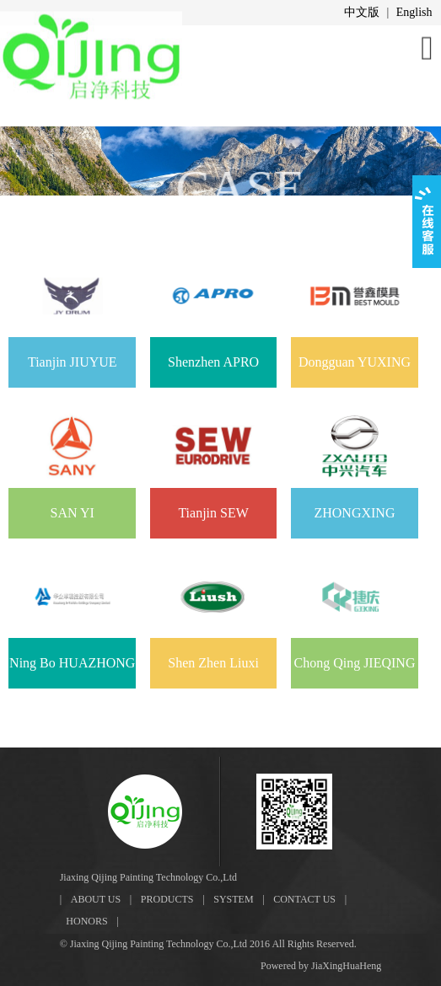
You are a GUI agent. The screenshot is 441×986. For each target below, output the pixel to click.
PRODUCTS (167, 899)
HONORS (86, 921)
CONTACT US (304, 899)
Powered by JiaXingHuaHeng (321, 966)
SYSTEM (233, 899)
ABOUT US (96, 899)
